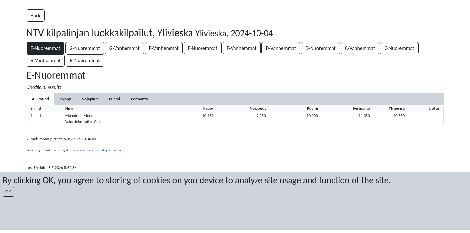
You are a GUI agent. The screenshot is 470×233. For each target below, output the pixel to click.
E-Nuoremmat (45, 48)
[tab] (65, 99)
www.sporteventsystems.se (99, 150)
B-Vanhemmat (46, 60)
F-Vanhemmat (164, 48)
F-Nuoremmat (202, 48)
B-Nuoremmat (85, 60)
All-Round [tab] (40, 98)
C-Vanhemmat (360, 48)
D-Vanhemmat (281, 48)
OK (8, 191)
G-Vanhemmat (124, 48)
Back (35, 15)
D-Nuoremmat (320, 48)
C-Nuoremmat (399, 48)
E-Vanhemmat (242, 48)
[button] (235, 118)
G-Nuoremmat (85, 48)
